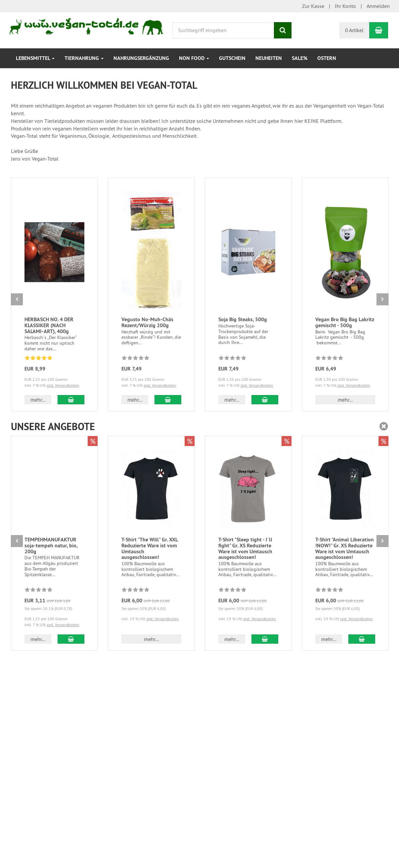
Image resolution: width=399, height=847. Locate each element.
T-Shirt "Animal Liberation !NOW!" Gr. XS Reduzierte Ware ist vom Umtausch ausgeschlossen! (344, 548)
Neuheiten (268, 58)
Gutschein (232, 58)
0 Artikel (354, 30)
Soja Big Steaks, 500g (242, 319)
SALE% (299, 58)
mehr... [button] (37, 399)
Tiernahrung (84, 58)
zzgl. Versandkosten (63, 385)
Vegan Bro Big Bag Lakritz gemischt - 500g (344, 322)
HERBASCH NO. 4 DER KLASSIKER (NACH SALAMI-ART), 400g (48, 325)
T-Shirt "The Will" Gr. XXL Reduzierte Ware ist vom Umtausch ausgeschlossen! (149, 548)
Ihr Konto (345, 6)
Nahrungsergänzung (141, 58)
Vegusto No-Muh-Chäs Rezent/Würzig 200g (147, 322)
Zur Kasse (313, 6)
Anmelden (378, 6)
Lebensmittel (35, 58)
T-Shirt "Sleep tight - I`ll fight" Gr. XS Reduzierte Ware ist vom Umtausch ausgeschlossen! (245, 548)
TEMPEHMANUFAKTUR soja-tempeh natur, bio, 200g (50, 545)
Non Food (194, 58)
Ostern (326, 58)
